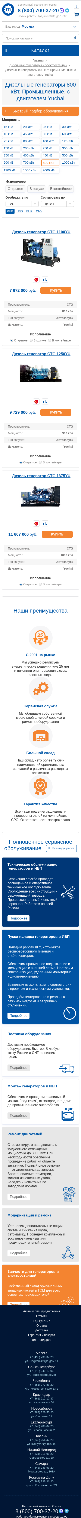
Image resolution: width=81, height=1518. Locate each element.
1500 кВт (29, 170)
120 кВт (67, 141)
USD (19, 211)
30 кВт (67, 127)
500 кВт (67, 155)
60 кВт (67, 134)
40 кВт (8, 134)
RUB (10, 211)
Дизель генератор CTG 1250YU (41, 354)
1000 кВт (68, 162)
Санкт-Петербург (41, 1367)
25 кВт (47, 127)
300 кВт (67, 148)
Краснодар (41, 1394)
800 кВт (48, 162)
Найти (75, 38)
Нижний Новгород (41, 1450)
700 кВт (28, 162)
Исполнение (40, 334)
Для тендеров (41, 1339)
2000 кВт (49, 170)
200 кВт (28, 148)
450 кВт (48, 155)
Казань (41, 1436)
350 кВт (9, 155)
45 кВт (27, 134)
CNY (39, 211)
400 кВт (28, 155)
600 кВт (9, 162)
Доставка (41, 1330)
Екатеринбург (41, 1422)
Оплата (41, 1325)
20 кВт (27, 127)
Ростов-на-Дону (41, 1477)
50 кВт (47, 134)
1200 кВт (10, 170)
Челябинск (41, 1381)
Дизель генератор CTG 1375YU (41, 476)
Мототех (8, 10)
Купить (56, 290)
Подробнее (18, 918)
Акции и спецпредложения (41, 1311)
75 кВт (8, 141)
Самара (41, 1464)
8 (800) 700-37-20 (38, 10)
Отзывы (41, 1316)
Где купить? (41, 1320)
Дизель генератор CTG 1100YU (41, 232)
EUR (29, 211)
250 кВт (48, 148)
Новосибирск (41, 1408)
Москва (41, 1353)
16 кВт (8, 127)
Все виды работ (63, 848)
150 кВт (9, 148)
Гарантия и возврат (41, 1335)
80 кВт (27, 141)
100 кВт (48, 141)
